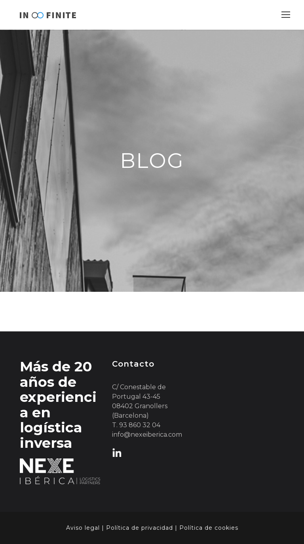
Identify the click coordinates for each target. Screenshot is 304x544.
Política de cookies (208, 527)
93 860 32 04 (139, 425)
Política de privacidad (139, 527)
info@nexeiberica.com (147, 434)
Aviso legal (83, 527)
